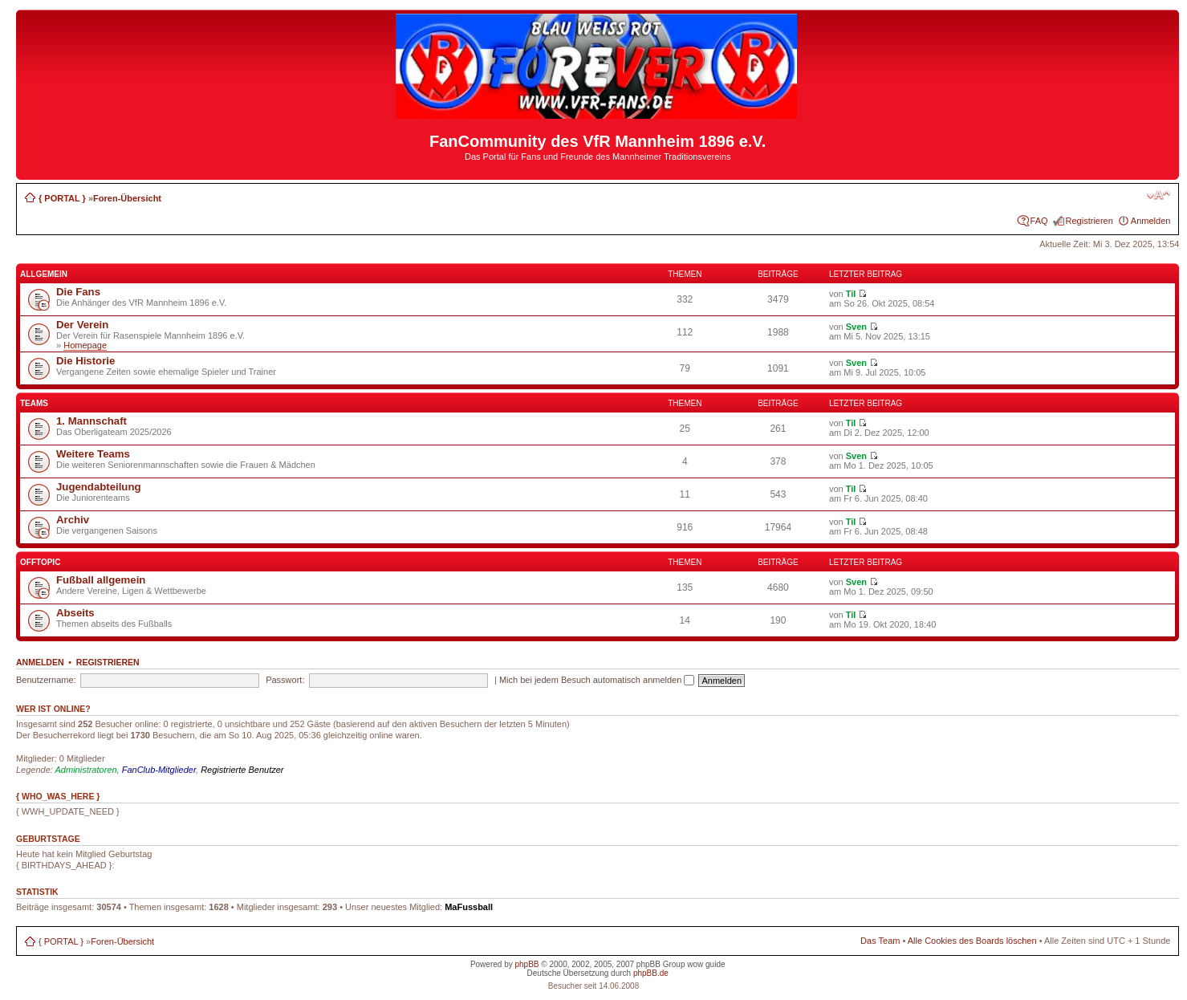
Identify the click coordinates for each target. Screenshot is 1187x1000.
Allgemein (43, 274)
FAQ (1039, 221)
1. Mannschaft (91, 421)
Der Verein (82, 325)
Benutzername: (46, 680)
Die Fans (78, 292)
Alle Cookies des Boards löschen (972, 940)
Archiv (72, 520)
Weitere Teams (93, 454)
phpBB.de (651, 973)
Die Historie (85, 361)
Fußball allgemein (100, 580)
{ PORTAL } (62, 198)
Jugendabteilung (98, 487)
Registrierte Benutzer (242, 769)
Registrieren (1089, 221)
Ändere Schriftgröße (1158, 195)
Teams (34, 403)
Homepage (85, 345)
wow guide (706, 964)
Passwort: (285, 680)
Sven (856, 326)
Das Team (880, 940)
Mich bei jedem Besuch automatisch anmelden (597, 680)
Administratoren (86, 769)
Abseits (75, 613)
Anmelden (1151, 221)
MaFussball (469, 907)
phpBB (526, 964)
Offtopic (40, 562)
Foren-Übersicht (127, 198)
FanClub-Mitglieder (159, 769)
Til (851, 294)
